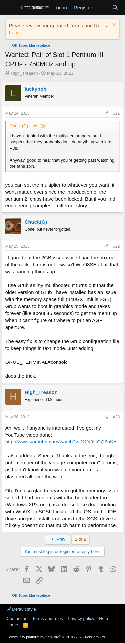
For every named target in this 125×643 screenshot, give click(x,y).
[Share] (106, 113)
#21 (116, 113)
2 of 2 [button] (80, 539)
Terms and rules (47, 618)
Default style (21, 609)
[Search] (115, 7)
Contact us (17, 618)
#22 (116, 246)
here (14, 32)
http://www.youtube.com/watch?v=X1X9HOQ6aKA (61, 441)
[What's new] (102, 7)
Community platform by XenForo (56, 637)
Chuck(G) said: (24, 125)
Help (103, 618)
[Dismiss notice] (113, 25)
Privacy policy (81, 618)
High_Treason (24, 73)
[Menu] (11, 7)
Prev (57, 539)
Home (12, 624)
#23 (116, 417)
